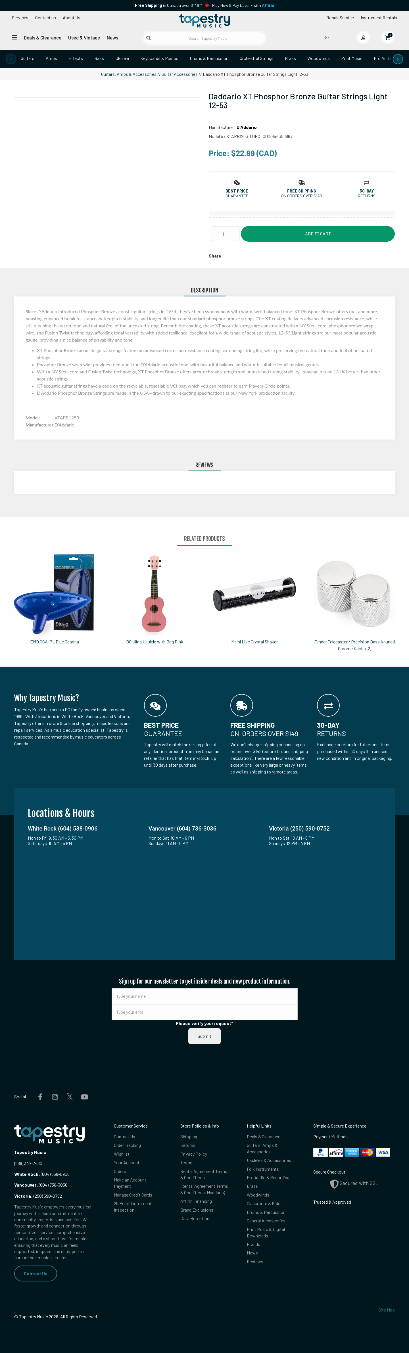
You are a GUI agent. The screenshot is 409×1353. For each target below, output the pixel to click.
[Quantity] (225, 233)
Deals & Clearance (42, 37)
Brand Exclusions (196, 1209)
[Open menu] (14, 37)
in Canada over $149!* (168, 5)
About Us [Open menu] (71, 17)
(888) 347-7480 (28, 1163)
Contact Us (35, 1273)
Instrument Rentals (379, 17)
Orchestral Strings (257, 58)
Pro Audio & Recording (268, 1177)
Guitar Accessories (180, 74)
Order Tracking (127, 1145)
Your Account (126, 1162)
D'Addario (247, 127)
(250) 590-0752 (38, 1196)
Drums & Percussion (209, 58)
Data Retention (194, 1218)
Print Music (351, 58)
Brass (290, 58)
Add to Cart (318, 233)
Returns (187, 1145)
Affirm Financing (196, 1201)
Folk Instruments (263, 1169)
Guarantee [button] (237, 195)
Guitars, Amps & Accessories (128, 74)
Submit (204, 1036)
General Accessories (266, 1220)
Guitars (27, 58)
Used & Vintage (84, 37)
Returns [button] (366, 195)
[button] (237, 191)
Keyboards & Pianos (159, 58)
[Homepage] (204, 21)
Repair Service (340, 17)
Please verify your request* (204, 1023)
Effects (75, 58)
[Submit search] (148, 38)
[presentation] (11, 59)
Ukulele (122, 58)
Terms (186, 1162)
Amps (51, 58)
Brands (253, 1244)
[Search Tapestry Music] (204, 38)
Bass (99, 58)
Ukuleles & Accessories (269, 1160)
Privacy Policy (193, 1154)
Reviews (255, 1261)
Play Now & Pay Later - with (243, 5)
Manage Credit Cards (133, 1194)
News (112, 37)
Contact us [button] (45, 17)
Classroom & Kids (263, 1203)
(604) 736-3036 (40, 1184)
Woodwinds (318, 58)
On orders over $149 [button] (301, 195)
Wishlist (122, 1154)
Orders (120, 1171)
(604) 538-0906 (42, 1174)
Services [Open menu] (20, 17)
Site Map (386, 1309)
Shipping (188, 1136)
